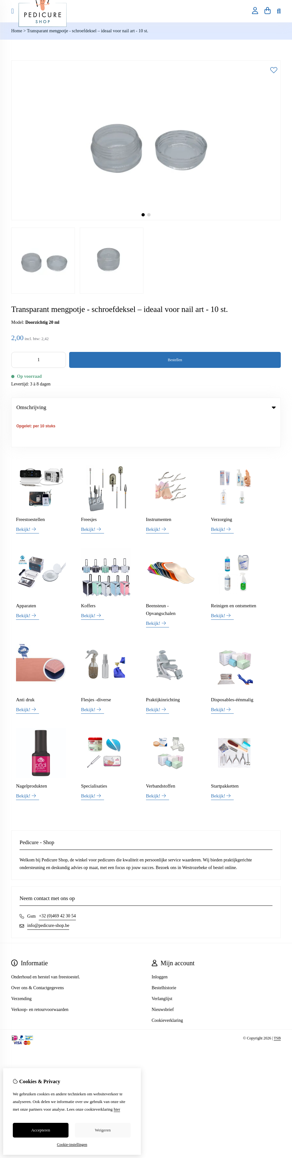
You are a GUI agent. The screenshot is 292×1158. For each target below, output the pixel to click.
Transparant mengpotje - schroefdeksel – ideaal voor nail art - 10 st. (87, 30)
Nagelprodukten (31, 756)
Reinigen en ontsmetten (233, 576)
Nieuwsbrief (163, 980)
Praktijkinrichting (163, 669)
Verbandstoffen (160, 756)
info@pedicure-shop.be (48, 896)
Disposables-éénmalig (232, 669)
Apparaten (26, 576)
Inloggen (160, 947)
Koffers (88, 576)
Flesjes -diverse (96, 669)
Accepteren (40, 1130)
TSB (277, 1008)
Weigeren (102, 1130)
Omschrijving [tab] (146, 407)
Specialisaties (94, 756)
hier (117, 1109)
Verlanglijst (162, 969)
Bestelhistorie (164, 958)
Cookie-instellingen (72, 1144)
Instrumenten (158, 489)
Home (16, 30)
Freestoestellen (30, 489)
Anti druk (25, 669)
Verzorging (221, 489)
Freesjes (89, 489)
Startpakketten (225, 756)
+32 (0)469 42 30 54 (57, 886)
